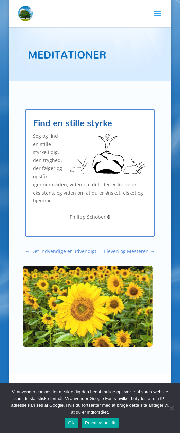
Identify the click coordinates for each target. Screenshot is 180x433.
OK (71, 423)
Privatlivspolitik (100, 423)
